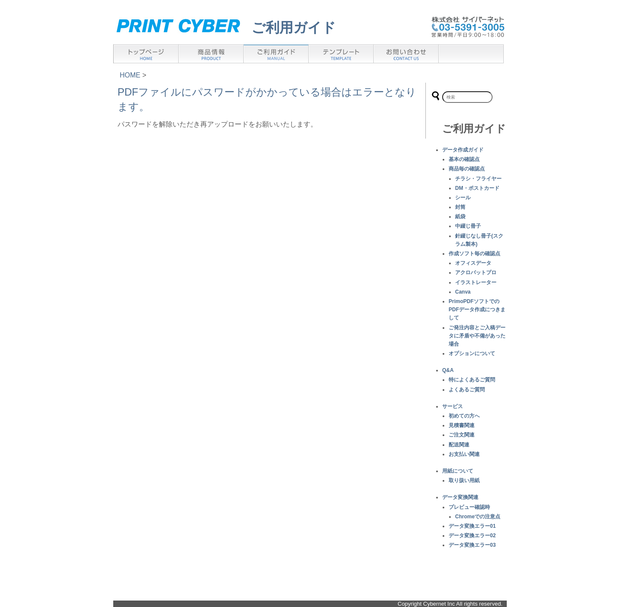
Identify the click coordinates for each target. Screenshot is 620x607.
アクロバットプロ (475, 272)
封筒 (460, 207)
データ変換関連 (460, 497)
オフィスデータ (473, 263)
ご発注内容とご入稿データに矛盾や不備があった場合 (477, 336)
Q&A (448, 370)
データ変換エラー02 (472, 536)
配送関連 (459, 445)
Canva (463, 292)
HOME (130, 75)
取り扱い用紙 (464, 480)
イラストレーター (475, 282)
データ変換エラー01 (472, 526)
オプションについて (472, 353)
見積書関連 (461, 425)
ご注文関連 (461, 435)
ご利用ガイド (293, 27)
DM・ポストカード (477, 188)
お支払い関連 (464, 454)
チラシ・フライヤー (478, 179)
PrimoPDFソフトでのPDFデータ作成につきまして (477, 309)
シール (463, 198)
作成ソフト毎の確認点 (474, 254)
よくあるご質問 (467, 390)
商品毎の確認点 (467, 169)
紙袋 (460, 217)
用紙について (457, 471)
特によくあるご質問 (472, 380)
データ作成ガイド (463, 150)
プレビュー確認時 (469, 507)
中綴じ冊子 (468, 226)
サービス (452, 406)
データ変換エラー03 (472, 545)
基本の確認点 (464, 159)
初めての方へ (464, 416)
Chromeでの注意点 (477, 517)
